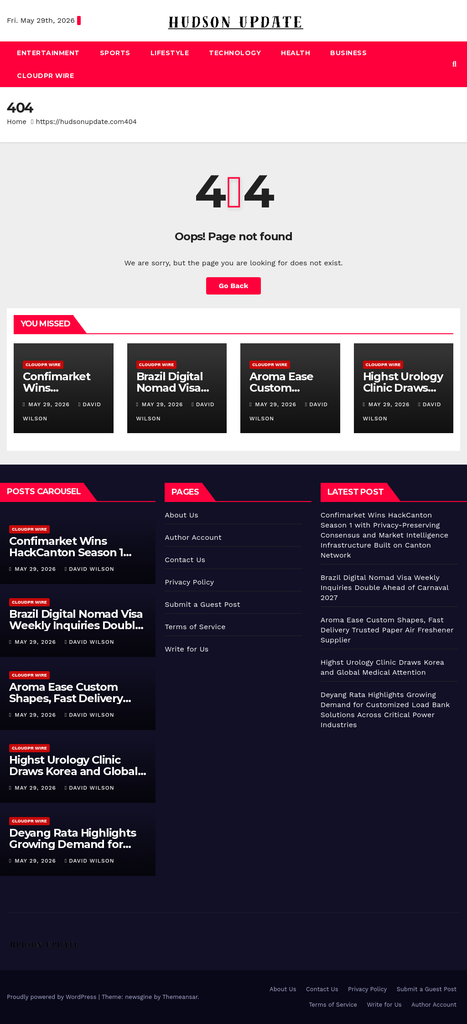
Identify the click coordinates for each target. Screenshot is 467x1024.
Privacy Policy (189, 582)
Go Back (234, 285)
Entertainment (48, 53)
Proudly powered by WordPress (53, 996)
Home (16, 122)
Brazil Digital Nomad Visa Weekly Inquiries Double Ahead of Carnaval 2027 (76, 625)
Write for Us (186, 649)
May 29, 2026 (50, 404)
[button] (454, 64)
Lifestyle (169, 53)
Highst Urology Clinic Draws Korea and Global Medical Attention (73, 771)
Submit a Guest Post (202, 604)
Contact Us (185, 559)
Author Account (193, 537)
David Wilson (89, 569)
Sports (115, 53)
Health (295, 53)
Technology (235, 53)
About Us (181, 515)
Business (348, 53)
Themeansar (179, 996)
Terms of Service (195, 626)
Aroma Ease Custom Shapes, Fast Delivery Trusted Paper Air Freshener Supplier (387, 629)
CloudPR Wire (45, 76)
